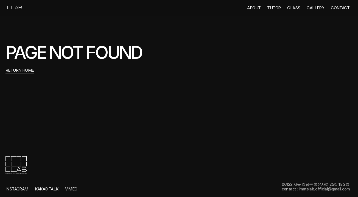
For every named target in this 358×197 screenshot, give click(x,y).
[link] (14, 7)
